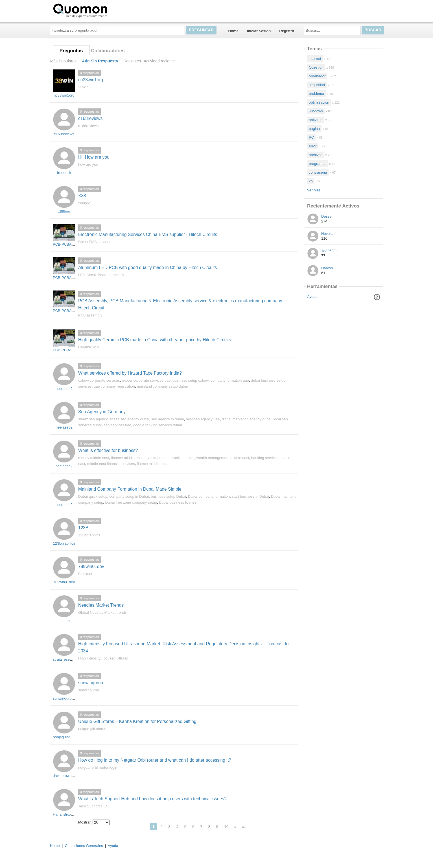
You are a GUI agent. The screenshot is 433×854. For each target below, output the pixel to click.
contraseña (318, 172)
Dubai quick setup (92, 496)
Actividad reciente (159, 61)
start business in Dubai (250, 496)
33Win (83, 87)
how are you (88, 164)
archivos (315, 155)
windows (316, 111)
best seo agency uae (203, 419)
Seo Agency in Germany (102, 411)
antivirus (315, 120)
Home (233, 31)
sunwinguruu (90, 682)
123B (83, 527)
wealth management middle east (222, 458)
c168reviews (90, 118)
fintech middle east (152, 464)
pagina (314, 128)
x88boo (84, 203)
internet (315, 58)
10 (226, 826)
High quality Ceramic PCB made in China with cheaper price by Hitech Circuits (154, 339)
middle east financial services (111, 464)
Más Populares (63, 61)
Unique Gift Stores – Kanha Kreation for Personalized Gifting (137, 721)
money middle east (93, 458)
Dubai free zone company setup (131, 502)
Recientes (132, 61)
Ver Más (314, 190)
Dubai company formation (209, 496)
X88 (82, 195)
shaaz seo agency (93, 419)
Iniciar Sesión (259, 31)
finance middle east (127, 458)
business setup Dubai (168, 496)
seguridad (317, 85)
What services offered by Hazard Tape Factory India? (130, 373)
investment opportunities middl (169, 458)
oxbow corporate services (99, 380)
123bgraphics (89, 535)
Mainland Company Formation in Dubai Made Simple (129, 489)
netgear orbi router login (97, 767)
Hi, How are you (94, 157)
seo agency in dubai (167, 419)
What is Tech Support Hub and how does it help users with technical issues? (152, 798)
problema (316, 93)
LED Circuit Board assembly (101, 275)
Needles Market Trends (101, 605)
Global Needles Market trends (102, 612)
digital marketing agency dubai (247, 419)
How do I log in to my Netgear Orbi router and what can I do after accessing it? (154, 760)
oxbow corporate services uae (146, 380)
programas (317, 163)
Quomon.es (98, 10)
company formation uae (230, 380)
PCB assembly (90, 315)
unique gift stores (92, 729)
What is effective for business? (108, 450)
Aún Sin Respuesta (100, 61)
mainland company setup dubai (162, 386)
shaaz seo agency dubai (129, 419)
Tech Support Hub (93, 806)
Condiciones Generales (84, 846)
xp (311, 181)
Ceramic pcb (88, 347)
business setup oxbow (191, 380)
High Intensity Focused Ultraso (103, 658)
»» (244, 826)
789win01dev (91, 566)
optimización (319, 102)
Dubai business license (177, 502)
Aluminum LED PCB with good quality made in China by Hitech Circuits (147, 267)
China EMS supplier (94, 242)
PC (311, 137)
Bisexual (85, 574)
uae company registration (114, 386)
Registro (286, 31)
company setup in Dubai (129, 496)
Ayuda (312, 296)
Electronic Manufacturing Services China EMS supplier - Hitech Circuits (147, 234)
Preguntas (71, 50)
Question (316, 67)
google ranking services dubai (157, 425)
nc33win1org (90, 79)
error (312, 146)
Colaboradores (107, 50)
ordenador (317, 76)
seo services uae (117, 425)
